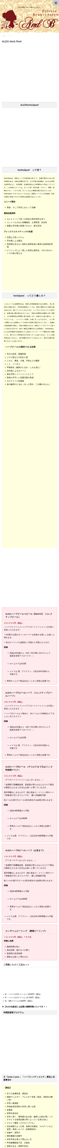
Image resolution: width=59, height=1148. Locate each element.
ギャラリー (32, 1129)
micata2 (55, 1144)
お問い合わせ (23, 1129)
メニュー (39, 1129)
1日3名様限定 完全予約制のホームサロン (29, 1140)
